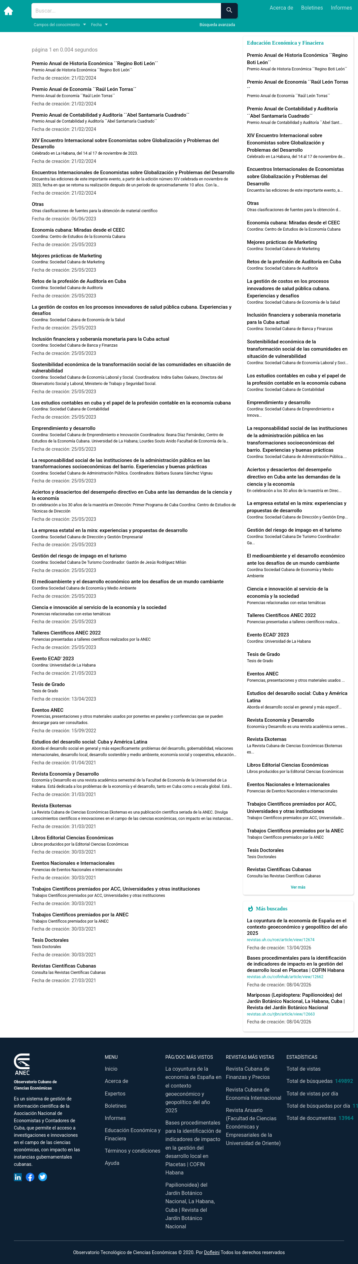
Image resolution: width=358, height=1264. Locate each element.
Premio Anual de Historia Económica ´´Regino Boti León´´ (95, 63)
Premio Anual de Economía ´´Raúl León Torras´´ (84, 89)
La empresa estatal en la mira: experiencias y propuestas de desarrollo (110, 530)
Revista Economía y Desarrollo (65, 774)
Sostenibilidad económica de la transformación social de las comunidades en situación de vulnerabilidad (297, 349)
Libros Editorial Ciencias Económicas (72, 838)
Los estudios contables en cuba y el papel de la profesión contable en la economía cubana (131, 403)
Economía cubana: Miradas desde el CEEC (78, 230)
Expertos (115, 1094)
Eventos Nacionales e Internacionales (73, 863)
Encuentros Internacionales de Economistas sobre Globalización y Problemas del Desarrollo (133, 172)
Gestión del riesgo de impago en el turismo (79, 556)
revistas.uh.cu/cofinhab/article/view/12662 (285, 977)
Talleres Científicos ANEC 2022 (66, 633)
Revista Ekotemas (51, 806)
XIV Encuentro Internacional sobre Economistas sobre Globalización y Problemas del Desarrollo (285, 143)
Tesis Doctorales (50, 940)
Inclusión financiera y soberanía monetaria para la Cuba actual (100, 339)
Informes (341, 8)
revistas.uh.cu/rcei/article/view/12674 (281, 940)
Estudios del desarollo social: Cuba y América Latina (89, 742)
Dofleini (212, 1252)
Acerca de (281, 8)
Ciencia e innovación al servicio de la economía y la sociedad (99, 607)
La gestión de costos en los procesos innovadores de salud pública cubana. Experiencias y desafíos (288, 288)
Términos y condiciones (133, 1151)
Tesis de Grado (48, 684)
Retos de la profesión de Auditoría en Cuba (79, 281)
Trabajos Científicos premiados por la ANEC (80, 915)
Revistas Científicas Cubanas (64, 966)
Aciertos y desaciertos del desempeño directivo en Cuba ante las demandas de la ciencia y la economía (293, 477)
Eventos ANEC (47, 710)
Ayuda (112, 1163)
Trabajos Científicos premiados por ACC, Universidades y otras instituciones (116, 889)
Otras (38, 204)
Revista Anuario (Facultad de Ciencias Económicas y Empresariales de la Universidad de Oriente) (253, 1127)
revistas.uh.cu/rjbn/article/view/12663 (281, 1014)
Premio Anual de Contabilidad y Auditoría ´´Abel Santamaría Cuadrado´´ (110, 115)
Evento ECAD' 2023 (53, 659)
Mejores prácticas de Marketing (67, 256)
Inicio (111, 1069)
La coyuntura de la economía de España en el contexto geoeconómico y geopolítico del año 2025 (297, 927)
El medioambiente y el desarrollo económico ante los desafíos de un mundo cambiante (128, 582)
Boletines (312, 8)
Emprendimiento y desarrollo (63, 428)
